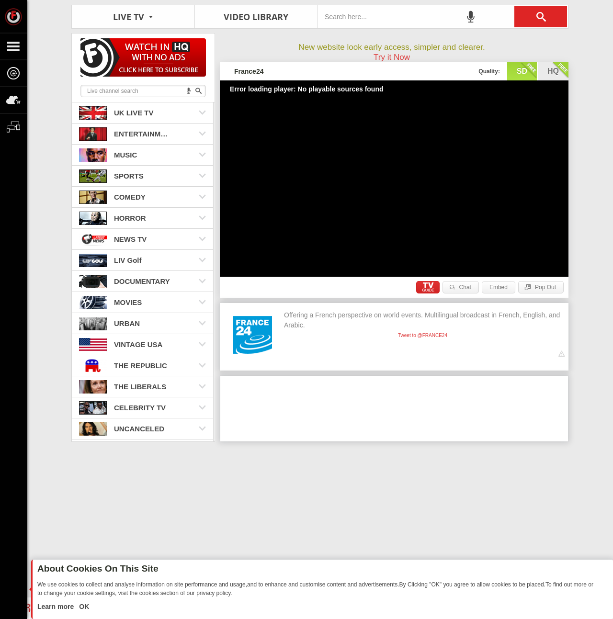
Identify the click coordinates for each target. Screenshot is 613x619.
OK (83, 606)
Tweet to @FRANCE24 (422, 335)
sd (527, 70)
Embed (498, 287)
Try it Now (392, 57)
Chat (465, 287)
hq (557, 70)
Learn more (56, 606)
